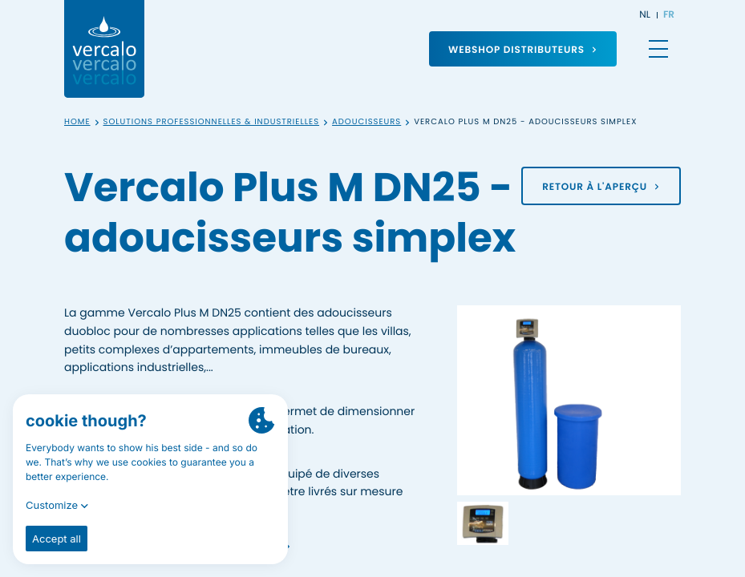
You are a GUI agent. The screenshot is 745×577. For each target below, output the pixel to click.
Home (77, 122)
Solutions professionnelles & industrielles (211, 122)
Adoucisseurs (366, 122)
